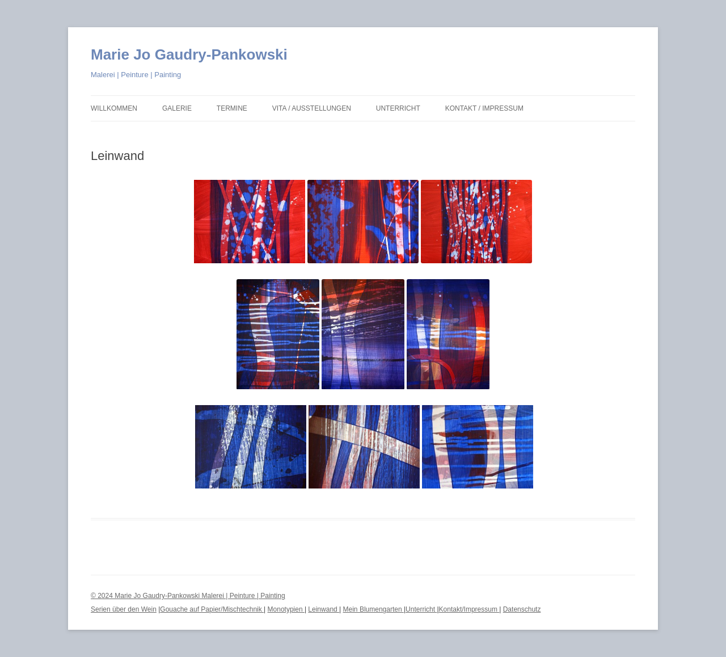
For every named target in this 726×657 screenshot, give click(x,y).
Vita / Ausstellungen (311, 108)
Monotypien (286, 609)
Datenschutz (522, 609)
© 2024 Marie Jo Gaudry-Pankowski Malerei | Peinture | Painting (188, 596)
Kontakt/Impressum (469, 609)
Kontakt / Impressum (484, 108)
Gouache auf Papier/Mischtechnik (212, 609)
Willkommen (114, 108)
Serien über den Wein (124, 609)
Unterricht (398, 108)
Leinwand (323, 609)
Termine (232, 108)
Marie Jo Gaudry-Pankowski (189, 54)
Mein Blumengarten (373, 609)
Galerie (177, 108)
